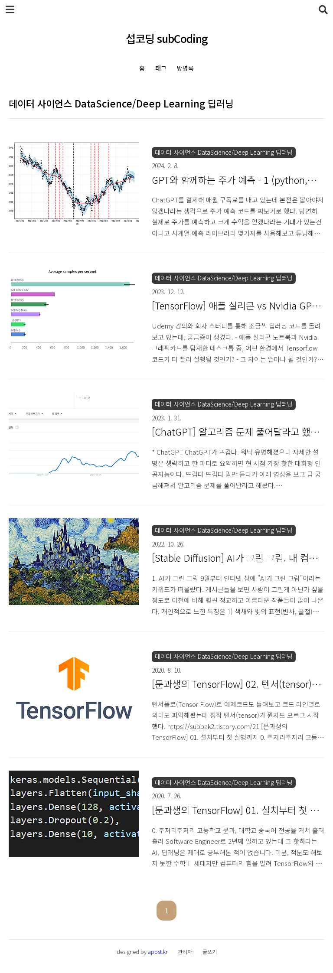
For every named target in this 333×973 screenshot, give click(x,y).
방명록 (185, 68)
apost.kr (157, 951)
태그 (160, 68)
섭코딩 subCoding (167, 38)
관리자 (185, 951)
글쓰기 (209, 951)
